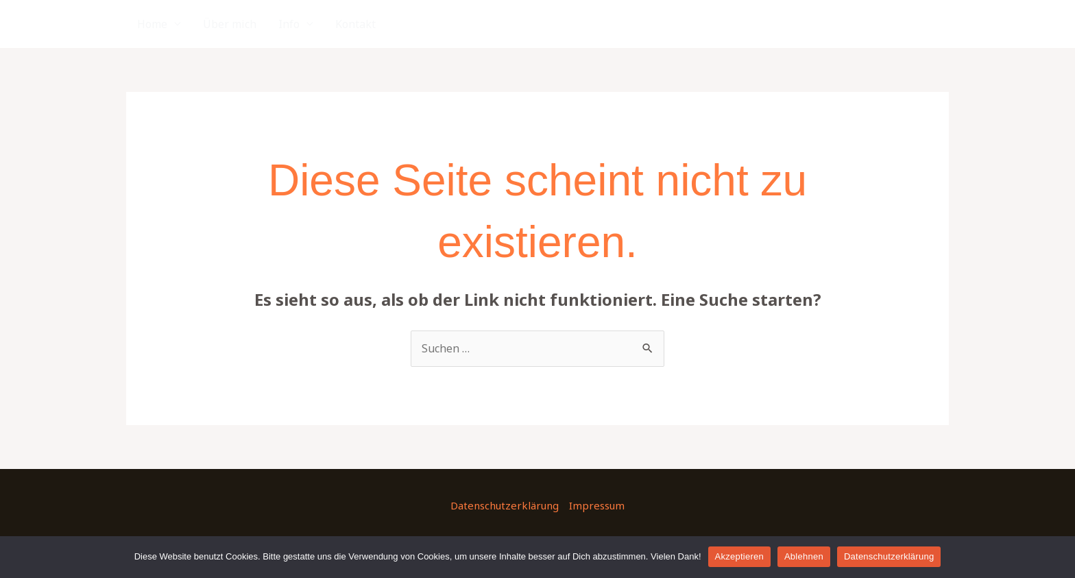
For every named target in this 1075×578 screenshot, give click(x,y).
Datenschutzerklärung (504, 505)
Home (152, 24)
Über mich (229, 24)
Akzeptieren (739, 556)
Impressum (597, 505)
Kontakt (355, 24)
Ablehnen (803, 556)
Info (289, 24)
